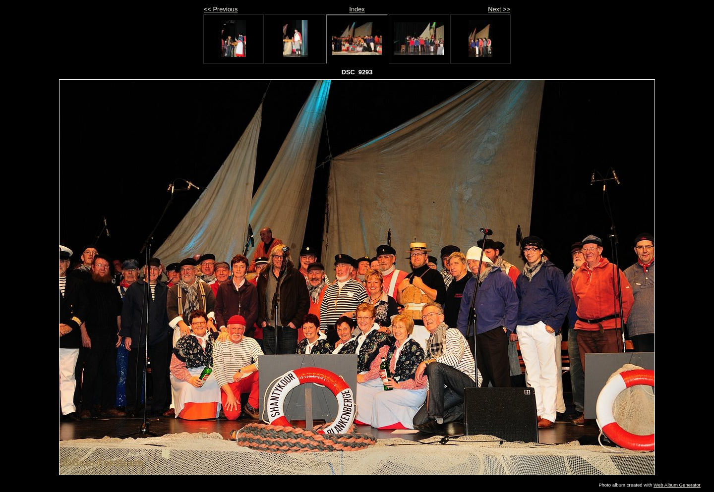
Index (356, 9)
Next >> (499, 9)
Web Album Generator (677, 485)
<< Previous (221, 9)
